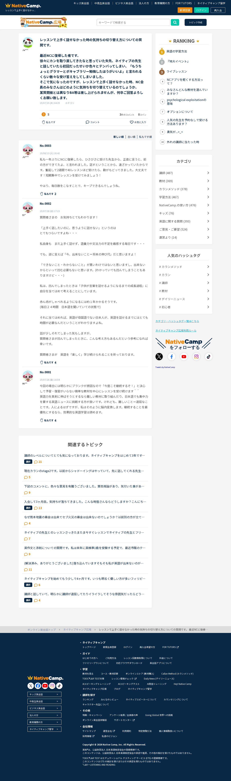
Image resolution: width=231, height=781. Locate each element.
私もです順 (145, 137)
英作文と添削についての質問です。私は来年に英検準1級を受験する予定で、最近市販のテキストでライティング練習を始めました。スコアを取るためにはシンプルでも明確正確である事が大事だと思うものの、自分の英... (85, 548)
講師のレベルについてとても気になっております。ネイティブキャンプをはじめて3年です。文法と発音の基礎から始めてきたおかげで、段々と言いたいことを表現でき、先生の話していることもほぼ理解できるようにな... (84, 455)
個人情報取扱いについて (171, 730)
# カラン (164, 274)
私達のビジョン (109, 736)
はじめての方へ (90, 658)
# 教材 (163, 291)
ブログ (117, 688)
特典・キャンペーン (92, 714)
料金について (166, 658)
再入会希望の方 (147, 647)
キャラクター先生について (95, 704)
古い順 (131, 137)
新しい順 (118, 137)
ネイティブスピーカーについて (141, 699)
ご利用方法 (110, 658)
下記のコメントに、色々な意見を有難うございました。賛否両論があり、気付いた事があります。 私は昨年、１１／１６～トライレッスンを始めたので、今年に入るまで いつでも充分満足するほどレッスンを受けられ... (85, 486)
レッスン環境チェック (124, 678)
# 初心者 (164, 307)
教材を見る (88, 673)
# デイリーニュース (172, 299)
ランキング (88, 699)
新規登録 (185, 10)
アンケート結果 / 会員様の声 (123, 714)
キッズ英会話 (81, 3)
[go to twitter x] (30, 686)
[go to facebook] (38, 686)
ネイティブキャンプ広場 (94, 688)
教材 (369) (166, 181)
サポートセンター (124, 719)
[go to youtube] (45, 686)
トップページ (89, 647)
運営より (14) (168, 237)
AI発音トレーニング (156, 683)
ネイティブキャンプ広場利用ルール (175, 330)
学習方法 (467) (169, 197)
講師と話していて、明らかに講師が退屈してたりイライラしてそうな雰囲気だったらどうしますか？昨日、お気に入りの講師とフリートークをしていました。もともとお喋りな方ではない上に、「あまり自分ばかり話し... (84, 594)
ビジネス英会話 (124, 3)
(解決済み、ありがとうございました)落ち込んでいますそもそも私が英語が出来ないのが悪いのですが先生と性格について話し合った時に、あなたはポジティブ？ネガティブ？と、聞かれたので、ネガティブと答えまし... (84, 563)
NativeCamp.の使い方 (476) (177, 205)
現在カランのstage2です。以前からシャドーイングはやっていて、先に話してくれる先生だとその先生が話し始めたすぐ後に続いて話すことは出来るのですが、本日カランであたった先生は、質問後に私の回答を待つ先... (84, 471)
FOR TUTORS (183, 3)
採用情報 (88, 736)
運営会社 (109, 730)
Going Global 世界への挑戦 (159, 714)
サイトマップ (89, 730)
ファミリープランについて (95, 662)
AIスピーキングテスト (129, 683)
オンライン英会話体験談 (94, 719)
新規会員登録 (109, 647)
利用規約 (126, 730)
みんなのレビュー (109, 699)
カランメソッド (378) (173, 189)
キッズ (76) (166, 213)
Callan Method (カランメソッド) (177, 673)
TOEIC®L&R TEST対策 (93, 678)
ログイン (201, 10)
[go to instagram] (52, 686)
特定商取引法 (145, 730)
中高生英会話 (102, 3)
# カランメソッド (170, 266)
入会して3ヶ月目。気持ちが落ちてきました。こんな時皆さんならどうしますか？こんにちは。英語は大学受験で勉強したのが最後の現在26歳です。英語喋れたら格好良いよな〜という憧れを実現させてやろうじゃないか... (84, 501)
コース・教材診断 (109, 673)
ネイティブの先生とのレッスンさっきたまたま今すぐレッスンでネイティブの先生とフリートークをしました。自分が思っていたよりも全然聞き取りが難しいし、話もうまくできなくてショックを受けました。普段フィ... (84, 532)
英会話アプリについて (161, 662)
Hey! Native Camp (183, 683)
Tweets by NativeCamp (165, 367)
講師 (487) (166, 173)
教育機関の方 (162, 3)
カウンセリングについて (176, 699)
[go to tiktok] (59, 686)
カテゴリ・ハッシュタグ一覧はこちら (177, 321)
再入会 (218, 10)
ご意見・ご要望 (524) (173, 229)
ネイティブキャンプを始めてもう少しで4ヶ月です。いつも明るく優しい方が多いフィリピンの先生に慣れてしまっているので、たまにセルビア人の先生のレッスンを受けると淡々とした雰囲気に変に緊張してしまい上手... (84, 578)
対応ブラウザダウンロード (129, 662)
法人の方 (144, 3)
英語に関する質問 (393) (174, 221)
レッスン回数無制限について (138, 658)
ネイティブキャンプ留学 (211, 3)
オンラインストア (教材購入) (140, 673)
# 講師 (163, 283)
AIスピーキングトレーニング (96, 683)
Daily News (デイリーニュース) (159, 678)
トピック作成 (195, 22)
